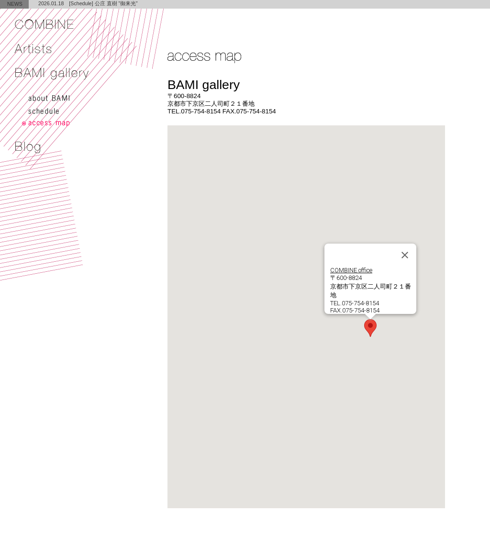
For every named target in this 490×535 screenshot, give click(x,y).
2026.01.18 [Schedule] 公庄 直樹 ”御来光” (88, 3)
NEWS (14, 4)
